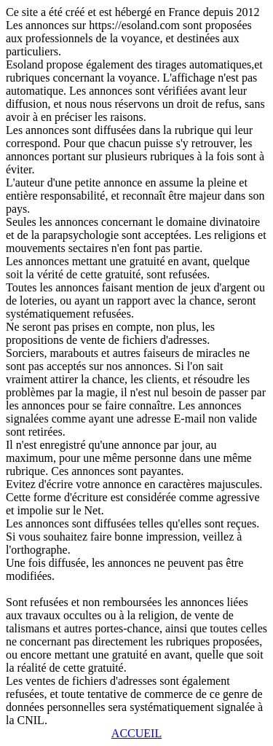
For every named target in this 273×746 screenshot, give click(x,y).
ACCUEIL (136, 733)
